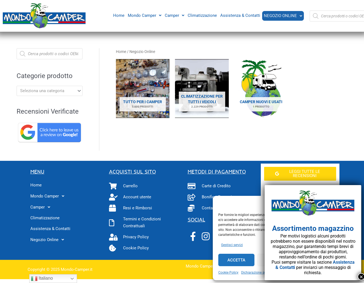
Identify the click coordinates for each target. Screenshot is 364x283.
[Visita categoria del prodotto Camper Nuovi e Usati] (261, 88)
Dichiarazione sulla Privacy (261, 272)
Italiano (42, 278)
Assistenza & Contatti (240, 15)
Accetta (236, 260)
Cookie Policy (228, 272)
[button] (144, 15)
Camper (174, 15)
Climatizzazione (201, 15)
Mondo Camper (144, 15)
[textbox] (47, 91)
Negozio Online (283, 15)
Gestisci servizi (232, 245)
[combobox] (50, 91)
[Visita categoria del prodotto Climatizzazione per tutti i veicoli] (202, 88)
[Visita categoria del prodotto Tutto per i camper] (143, 88)
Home (118, 15)
